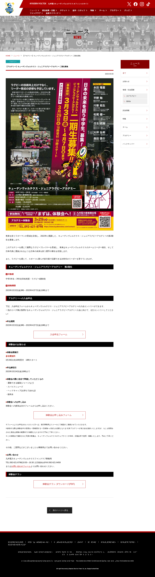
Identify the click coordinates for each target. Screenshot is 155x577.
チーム (102, 10)
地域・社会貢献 (128, 90)
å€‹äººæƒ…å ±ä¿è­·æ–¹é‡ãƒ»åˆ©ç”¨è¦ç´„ (90, 552)
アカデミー (114, 10)
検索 (149, 12)
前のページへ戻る (60, 510)
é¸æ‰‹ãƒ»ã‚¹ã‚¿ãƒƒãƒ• (63, 542)
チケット (63, 10)
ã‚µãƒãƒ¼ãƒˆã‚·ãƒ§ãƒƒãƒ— (43, 552)
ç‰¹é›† (80, 542)
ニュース (33, 10)
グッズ (127, 10)
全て (124, 73)
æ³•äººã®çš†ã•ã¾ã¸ (64, 552)
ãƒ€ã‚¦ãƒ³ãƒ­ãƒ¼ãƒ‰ (24, 552)
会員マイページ (52, 13)
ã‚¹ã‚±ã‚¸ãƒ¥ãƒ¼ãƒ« (108, 542)
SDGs (128, 101)
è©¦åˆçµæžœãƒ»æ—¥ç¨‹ (38, 542)
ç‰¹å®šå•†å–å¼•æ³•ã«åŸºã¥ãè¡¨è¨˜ (122, 552)
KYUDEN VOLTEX (9, 8)
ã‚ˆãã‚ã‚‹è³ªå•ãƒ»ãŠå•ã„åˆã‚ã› (77, 554)
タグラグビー (131, 96)
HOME (8, 56)
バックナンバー (128, 144)
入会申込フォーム (58, 334)
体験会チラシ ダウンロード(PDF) (59, 484)
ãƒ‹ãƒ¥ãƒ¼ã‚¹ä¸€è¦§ (15, 542)
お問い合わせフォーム (21, 466)
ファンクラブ (35, 13)
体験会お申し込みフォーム (59, 415)
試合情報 (126, 110)
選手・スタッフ (79, 10)
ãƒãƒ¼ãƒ (92, 542)
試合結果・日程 (48, 10)
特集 (92, 10)
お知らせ (126, 81)
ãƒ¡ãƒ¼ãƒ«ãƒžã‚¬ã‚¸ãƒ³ (17, 544)
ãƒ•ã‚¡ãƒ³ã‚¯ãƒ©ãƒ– (128, 542)
